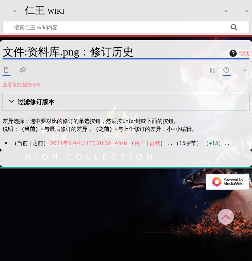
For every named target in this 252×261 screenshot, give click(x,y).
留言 (139, 143)
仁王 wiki (45, 10)
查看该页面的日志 (21, 84)
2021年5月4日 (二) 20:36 (80, 143)
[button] (126, 102)
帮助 (238, 53)
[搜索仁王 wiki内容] (126, 27)
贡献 (154, 143)
